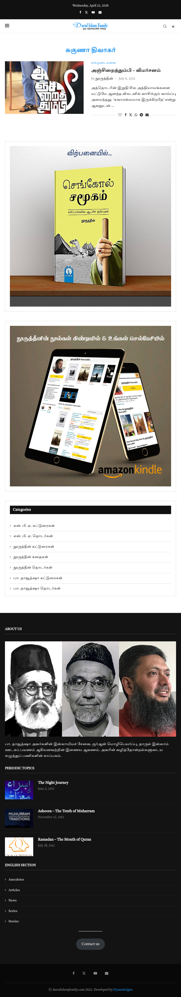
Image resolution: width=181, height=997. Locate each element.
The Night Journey (53, 783)
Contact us (90, 944)
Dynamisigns (123, 990)
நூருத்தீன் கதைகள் (30, 557)
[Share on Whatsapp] (136, 115)
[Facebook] (80, 12)
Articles (14, 890)
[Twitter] (86, 12)
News (12, 900)
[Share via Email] (147, 115)
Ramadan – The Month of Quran (65, 840)
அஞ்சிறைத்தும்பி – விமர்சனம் (126, 71)
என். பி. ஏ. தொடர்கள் (33, 536)
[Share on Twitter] (130, 115)
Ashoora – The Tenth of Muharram (67, 811)
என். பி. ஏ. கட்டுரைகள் (34, 525)
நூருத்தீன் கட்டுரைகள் (33, 546)
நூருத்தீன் (104, 79)
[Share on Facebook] (126, 115)
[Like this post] (120, 115)
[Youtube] (93, 12)
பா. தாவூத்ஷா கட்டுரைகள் (37, 578)
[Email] (100, 12)
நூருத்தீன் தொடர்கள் (32, 568)
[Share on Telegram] (141, 115)
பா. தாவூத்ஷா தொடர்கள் (37, 588)
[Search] (165, 26)
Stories (13, 921)
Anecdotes (16, 880)
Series (12, 911)
